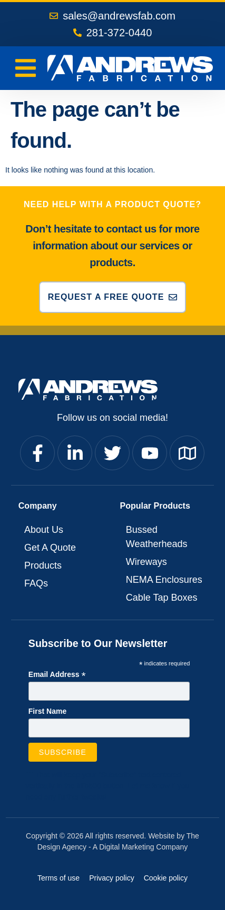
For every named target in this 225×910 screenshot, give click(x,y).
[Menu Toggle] (25, 68)
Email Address (57, 675)
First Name (47, 711)
